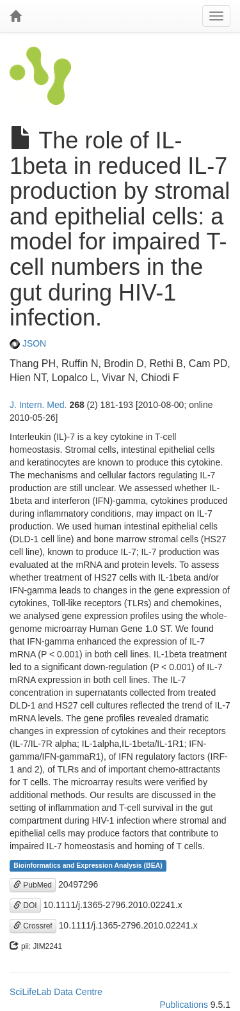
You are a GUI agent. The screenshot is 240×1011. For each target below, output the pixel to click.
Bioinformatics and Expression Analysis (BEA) (87, 866)
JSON (28, 343)
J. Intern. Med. (38, 405)
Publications (183, 1004)
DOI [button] (25, 905)
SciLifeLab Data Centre (56, 992)
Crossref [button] (32, 925)
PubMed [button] (32, 885)
